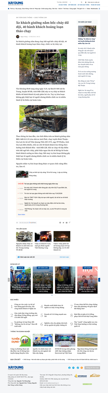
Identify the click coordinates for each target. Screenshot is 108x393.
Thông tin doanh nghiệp (20, 331)
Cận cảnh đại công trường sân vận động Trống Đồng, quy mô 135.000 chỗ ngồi (26, 315)
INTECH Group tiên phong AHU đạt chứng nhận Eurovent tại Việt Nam (65, 351)
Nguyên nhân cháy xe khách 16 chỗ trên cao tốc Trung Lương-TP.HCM (24, 247)
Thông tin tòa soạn (92, 368)
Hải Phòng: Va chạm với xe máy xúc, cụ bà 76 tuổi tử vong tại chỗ (46, 210)
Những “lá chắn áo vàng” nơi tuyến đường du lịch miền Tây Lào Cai (87, 41)
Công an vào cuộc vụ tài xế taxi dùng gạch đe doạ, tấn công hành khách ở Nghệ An (25, 306)
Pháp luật (37, 8)
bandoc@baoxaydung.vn (51, 383)
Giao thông (25, 8)
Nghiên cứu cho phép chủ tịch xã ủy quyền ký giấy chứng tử (55, 324)
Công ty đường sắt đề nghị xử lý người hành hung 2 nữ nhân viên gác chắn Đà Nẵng (65, 288)
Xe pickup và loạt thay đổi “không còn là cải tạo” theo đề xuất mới (25, 324)
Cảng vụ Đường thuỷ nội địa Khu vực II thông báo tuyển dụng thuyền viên (19, 351)
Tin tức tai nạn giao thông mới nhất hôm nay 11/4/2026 (43, 193)
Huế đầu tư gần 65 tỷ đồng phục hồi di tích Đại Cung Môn (85, 315)
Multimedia (94, 8)
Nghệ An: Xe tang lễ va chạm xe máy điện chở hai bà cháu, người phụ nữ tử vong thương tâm (44, 204)
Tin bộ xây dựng (95, 5)
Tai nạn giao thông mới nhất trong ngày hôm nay (41, 184)
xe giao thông (63, 5)
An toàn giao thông (83, 5)
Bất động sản (72, 5)
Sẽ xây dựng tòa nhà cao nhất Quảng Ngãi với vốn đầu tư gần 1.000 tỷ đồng (43, 288)
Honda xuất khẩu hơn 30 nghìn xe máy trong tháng (54, 306)
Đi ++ (84, 8)
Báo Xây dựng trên (28, 223)
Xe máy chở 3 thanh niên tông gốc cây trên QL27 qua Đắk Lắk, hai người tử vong (45, 188)
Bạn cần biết (15, 359)
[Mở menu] (99, 8)
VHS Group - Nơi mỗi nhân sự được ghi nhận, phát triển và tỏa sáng (44, 359)
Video (88, 8)
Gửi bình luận (64, 257)
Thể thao (66, 8)
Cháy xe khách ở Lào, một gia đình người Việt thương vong (43, 246)
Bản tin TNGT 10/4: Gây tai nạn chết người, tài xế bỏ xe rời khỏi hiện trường (46, 198)
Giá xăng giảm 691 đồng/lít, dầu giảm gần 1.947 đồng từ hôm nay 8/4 (20, 288)
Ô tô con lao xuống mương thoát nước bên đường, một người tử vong (87, 74)
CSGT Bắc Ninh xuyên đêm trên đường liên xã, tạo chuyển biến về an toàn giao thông (86, 63)
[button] (53, 295)
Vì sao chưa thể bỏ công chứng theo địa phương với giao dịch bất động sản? (85, 306)
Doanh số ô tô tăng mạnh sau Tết (55, 315)
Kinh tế (32, 8)
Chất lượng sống (46, 8)
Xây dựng (18, 8)
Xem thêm (21, 214)
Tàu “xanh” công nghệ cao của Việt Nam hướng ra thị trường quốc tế (85, 324)
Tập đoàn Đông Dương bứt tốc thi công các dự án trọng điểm (87, 351)
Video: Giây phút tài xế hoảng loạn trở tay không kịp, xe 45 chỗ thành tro (62, 247)
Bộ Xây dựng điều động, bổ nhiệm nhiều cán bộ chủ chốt (87, 289)
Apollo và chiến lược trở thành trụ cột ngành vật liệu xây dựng (42, 351)
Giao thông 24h (40, 17)
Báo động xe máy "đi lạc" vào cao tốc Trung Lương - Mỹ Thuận (87, 83)
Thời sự (12, 8)
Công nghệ (72, 8)
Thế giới (79, 8)
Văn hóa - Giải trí (57, 8)
